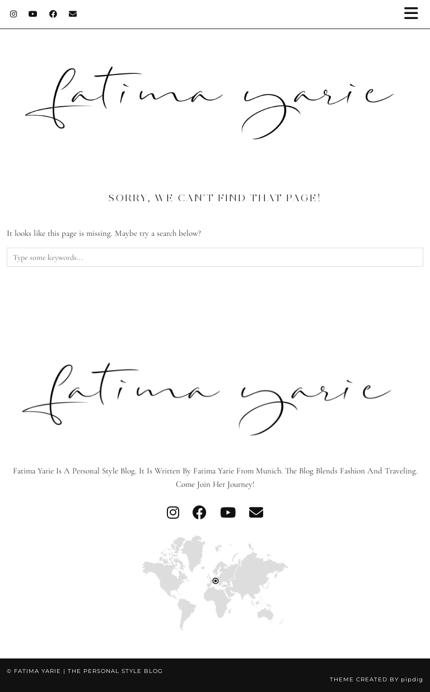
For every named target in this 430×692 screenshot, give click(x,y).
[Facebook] (53, 14)
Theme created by (376, 679)
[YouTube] (33, 14)
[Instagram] (13, 14)
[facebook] (200, 513)
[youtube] (228, 513)
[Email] (73, 14)
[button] (414, 14)
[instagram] (173, 513)
